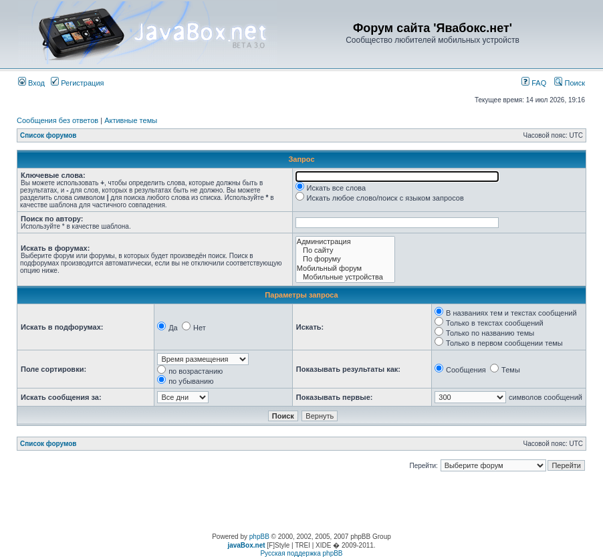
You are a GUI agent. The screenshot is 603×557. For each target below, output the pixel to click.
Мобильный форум (345, 268)
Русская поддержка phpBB (301, 553)
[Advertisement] (301, 503)
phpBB (259, 536)
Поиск (569, 83)
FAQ (533, 83)
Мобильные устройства (345, 277)
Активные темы (130, 120)
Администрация (345, 241)
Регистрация (77, 83)
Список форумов (48, 135)
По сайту (345, 250)
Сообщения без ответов (57, 120)
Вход (31, 83)
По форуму (345, 259)
